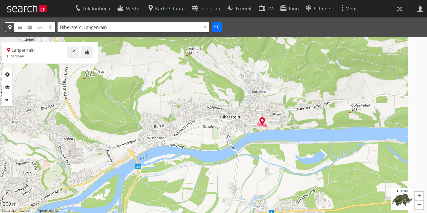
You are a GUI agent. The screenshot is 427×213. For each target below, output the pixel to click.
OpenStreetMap (49, 211)
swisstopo (28, 211)
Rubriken (7, 74)
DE (399, 9)
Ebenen (7, 87)
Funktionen (7, 100)
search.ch (11, 211)
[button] (419, 196)
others (68, 211)
